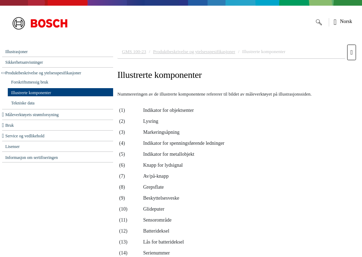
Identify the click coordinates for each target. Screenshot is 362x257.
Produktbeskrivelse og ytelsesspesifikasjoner (43, 72)
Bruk (9, 125)
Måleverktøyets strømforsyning (32, 114)
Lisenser (12, 146)
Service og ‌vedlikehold (25, 135)
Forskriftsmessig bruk (29, 82)
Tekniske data (23, 103)
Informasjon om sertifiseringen (31, 157)
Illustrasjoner (16, 51)
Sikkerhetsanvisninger (24, 62)
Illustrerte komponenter (31, 92)
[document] (237, 149)
